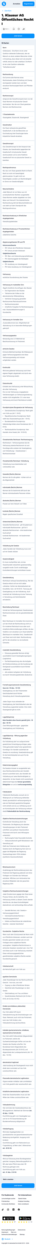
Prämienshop (6, 1201)
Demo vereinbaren (23, 1204)
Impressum (5, 1232)
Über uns (13, 1232)
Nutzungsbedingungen (8, 1230)
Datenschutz (21, 1230)
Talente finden (22, 1198)
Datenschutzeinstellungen (9, 1234)
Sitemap (22, 1234)
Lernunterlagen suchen (8, 1198)
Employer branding (23, 1201)
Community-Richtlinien (8, 1204)
